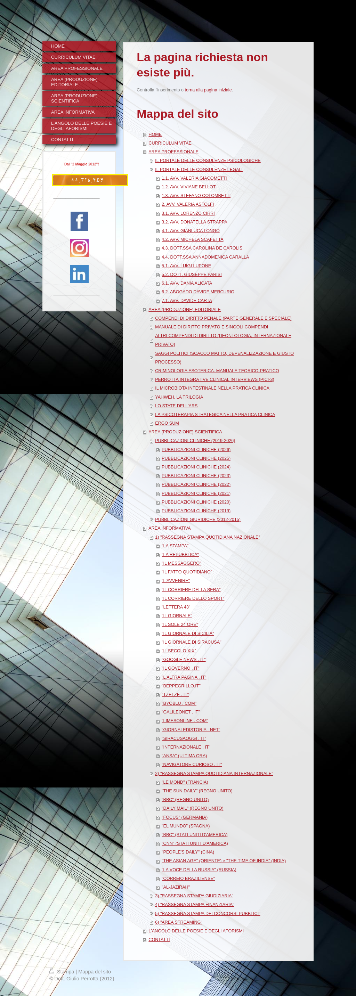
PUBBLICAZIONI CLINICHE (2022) (196, 484)
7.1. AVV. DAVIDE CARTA (187, 300)
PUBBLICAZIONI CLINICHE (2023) (196, 475)
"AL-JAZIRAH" (176, 887)
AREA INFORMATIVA (169, 528)
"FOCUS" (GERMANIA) (185, 817)
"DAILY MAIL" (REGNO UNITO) (193, 808)
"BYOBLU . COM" (179, 703)
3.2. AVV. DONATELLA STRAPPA (194, 222)
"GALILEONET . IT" (181, 712)
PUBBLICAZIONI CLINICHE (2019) (196, 510)
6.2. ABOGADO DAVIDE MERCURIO (198, 291)
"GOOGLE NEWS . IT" (184, 659)
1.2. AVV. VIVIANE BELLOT (189, 187)
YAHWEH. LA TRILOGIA (179, 397)
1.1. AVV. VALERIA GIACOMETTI (194, 178)
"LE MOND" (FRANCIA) (185, 782)
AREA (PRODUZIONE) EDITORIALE (184, 309)
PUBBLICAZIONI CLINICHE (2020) (196, 502)
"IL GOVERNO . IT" (181, 668)
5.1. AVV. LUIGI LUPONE (186, 265)
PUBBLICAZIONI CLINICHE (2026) (196, 449)
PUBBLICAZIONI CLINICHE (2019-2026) (195, 440)
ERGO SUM (167, 423)
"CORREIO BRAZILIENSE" (188, 878)
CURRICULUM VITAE (170, 143)
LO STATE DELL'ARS (176, 405)
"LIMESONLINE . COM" (185, 720)
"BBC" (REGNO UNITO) (185, 799)
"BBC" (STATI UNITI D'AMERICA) (194, 834)
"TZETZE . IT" (175, 694)
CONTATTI (159, 939)
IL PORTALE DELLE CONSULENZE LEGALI (199, 169)
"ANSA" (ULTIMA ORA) (184, 755)
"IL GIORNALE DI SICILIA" (188, 633)
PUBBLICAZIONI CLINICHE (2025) (196, 458)
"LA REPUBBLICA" (180, 554)
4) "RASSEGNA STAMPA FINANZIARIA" (194, 904)
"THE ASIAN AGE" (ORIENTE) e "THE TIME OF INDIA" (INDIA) (224, 860)
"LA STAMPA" (175, 546)
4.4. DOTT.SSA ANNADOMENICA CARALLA (205, 257)
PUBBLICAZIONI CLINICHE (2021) (196, 493)
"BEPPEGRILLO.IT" (181, 686)
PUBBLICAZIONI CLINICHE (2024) (196, 467)
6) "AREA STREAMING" (178, 922)
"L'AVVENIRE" (176, 580)
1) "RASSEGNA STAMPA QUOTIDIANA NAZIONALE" (207, 537)
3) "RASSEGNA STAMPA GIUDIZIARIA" (194, 895)
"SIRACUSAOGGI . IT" (184, 738)
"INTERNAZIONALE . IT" (186, 747)
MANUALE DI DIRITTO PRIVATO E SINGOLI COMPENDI (211, 327)
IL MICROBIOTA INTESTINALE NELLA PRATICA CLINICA (212, 388)
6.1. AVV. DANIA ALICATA (187, 283)
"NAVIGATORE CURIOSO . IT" (192, 764)
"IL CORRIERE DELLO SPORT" (193, 598)
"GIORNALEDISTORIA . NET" (191, 729)
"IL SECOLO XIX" (179, 650)
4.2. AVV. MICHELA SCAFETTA (193, 239)
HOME (155, 134)
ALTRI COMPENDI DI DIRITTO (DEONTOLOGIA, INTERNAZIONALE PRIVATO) (223, 340)
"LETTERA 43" (176, 607)
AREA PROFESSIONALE (173, 151)
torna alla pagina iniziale (208, 90)
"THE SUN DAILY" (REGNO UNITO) (197, 791)
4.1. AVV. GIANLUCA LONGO (191, 230)
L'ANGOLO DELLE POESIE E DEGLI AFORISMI (196, 931)
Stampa (62, 971)
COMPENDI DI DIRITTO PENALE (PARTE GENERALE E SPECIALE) (223, 318)
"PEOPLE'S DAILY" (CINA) (188, 852)
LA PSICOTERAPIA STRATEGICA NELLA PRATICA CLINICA (215, 414)
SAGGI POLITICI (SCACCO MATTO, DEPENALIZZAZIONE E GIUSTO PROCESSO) (224, 358)
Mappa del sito (94, 971)
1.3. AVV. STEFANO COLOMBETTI (196, 195)
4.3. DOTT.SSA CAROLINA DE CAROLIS (202, 248)
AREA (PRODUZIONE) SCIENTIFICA (185, 432)
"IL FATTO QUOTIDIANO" (187, 572)
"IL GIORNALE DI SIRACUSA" (191, 642)
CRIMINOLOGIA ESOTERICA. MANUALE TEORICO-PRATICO (217, 370)
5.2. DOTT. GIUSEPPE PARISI (192, 274)
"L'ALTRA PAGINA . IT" (184, 677)
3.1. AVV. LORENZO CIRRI (188, 213)
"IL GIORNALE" (177, 615)
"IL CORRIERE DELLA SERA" (191, 589)
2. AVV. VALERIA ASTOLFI (188, 204)
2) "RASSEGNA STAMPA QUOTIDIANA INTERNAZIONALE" (214, 773)
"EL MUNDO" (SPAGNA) (186, 826)
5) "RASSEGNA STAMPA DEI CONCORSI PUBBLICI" (207, 913)
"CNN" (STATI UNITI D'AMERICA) (195, 843)
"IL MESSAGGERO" (181, 563)
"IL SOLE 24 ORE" (180, 624)
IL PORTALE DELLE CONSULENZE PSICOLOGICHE (208, 160)
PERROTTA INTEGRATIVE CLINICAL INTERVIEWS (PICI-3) (214, 379)
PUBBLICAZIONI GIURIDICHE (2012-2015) (198, 519)
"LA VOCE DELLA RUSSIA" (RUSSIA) (199, 869)
